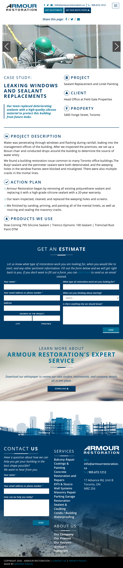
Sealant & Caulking (60, 507)
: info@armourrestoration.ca (67, 5)
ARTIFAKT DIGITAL (23, 563)
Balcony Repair (64, 459)
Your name (10, 281)
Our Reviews (62, 542)
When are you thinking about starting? (82, 292)
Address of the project (32, 313)
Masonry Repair (65, 492)
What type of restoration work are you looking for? (89, 281)
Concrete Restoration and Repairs (65, 476)
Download (61, 388)
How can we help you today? (18, 496)
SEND (111, 330)
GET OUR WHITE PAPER (77, 10)
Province (46, 324)
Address (8, 302)
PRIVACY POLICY (77, 560)
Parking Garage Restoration (64, 498)
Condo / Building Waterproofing (65, 515)
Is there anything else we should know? (82, 303)
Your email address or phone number (23, 292)
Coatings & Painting (61, 466)
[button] (6, 46)
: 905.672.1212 (97, 5)
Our (64, 534)
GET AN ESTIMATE (53, 10)
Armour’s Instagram (61, 549)
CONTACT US (59, 560)
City (18, 324)
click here (84, 272)
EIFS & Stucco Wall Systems (63, 486)
